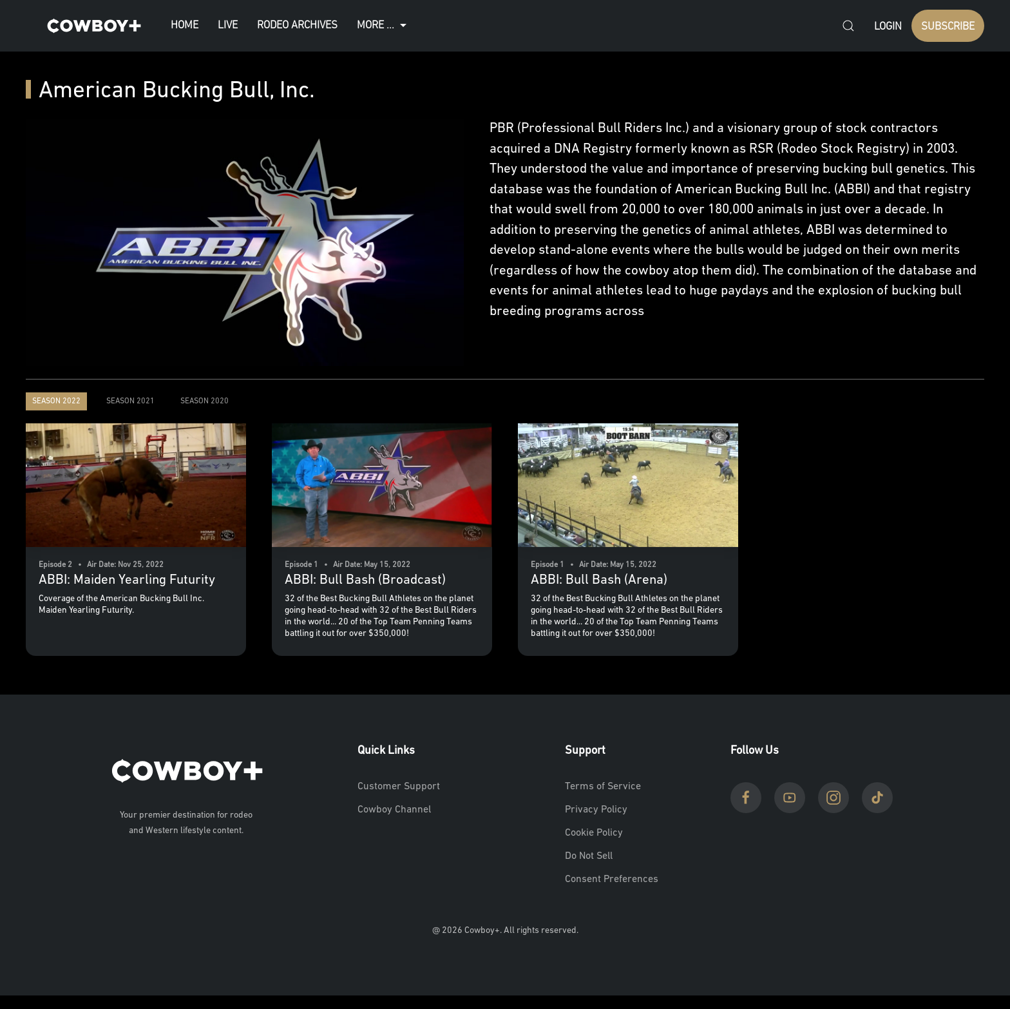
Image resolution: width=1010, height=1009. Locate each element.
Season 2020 (204, 401)
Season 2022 (56, 401)
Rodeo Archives (297, 25)
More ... (383, 25)
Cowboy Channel (394, 810)
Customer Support (398, 787)
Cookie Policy (594, 833)
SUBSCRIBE (948, 26)
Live (228, 25)
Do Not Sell (589, 856)
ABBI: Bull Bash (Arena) (599, 580)
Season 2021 (130, 401)
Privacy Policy (596, 810)
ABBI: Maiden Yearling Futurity (127, 580)
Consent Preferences (611, 879)
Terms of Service (603, 787)
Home (184, 25)
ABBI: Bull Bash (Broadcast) (365, 580)
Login (888, 26)
